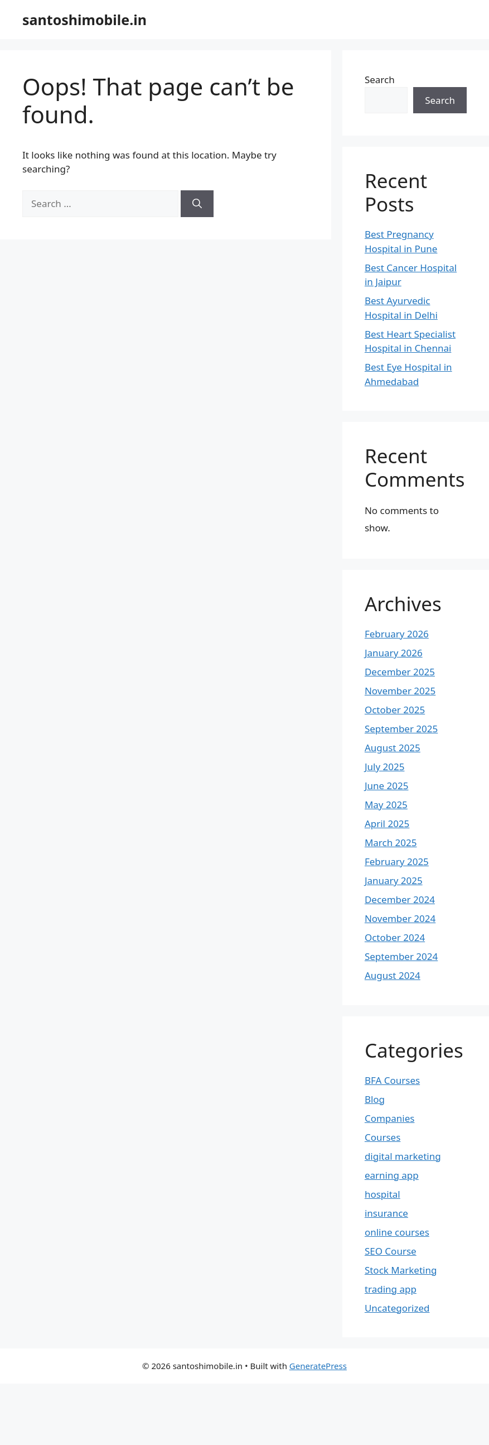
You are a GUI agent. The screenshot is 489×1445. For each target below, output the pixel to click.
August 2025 (392, 747)
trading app (391, 1289)
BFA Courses (392, 1080)
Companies (390, 1118)
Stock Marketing (401, 1270)
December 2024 (400, 899)
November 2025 (400, 690)
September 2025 (401, 728)
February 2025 (397, 861)
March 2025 (391, 842)
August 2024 (392, 975)
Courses (382, 1137)
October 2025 (395, 709)
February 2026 (397, 633)
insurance (386, 1213)
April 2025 (387, 823)
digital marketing (403, 1156)
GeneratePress (318, 1365)
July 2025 (385, 766)
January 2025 (394, 880)
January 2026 (394, 652)
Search (380, 79)
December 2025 (400, 671)
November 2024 (400, 918)
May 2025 (386, 804)
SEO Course (391, 1251)
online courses (397, 1232)
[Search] (197, 203)
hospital (382, 1194)
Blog (375, 1099)
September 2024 (401, 956)
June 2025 (387, 785)
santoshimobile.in (84, 19)
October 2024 (395, 937)
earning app (392, 1175)
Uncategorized (397, 1308)
